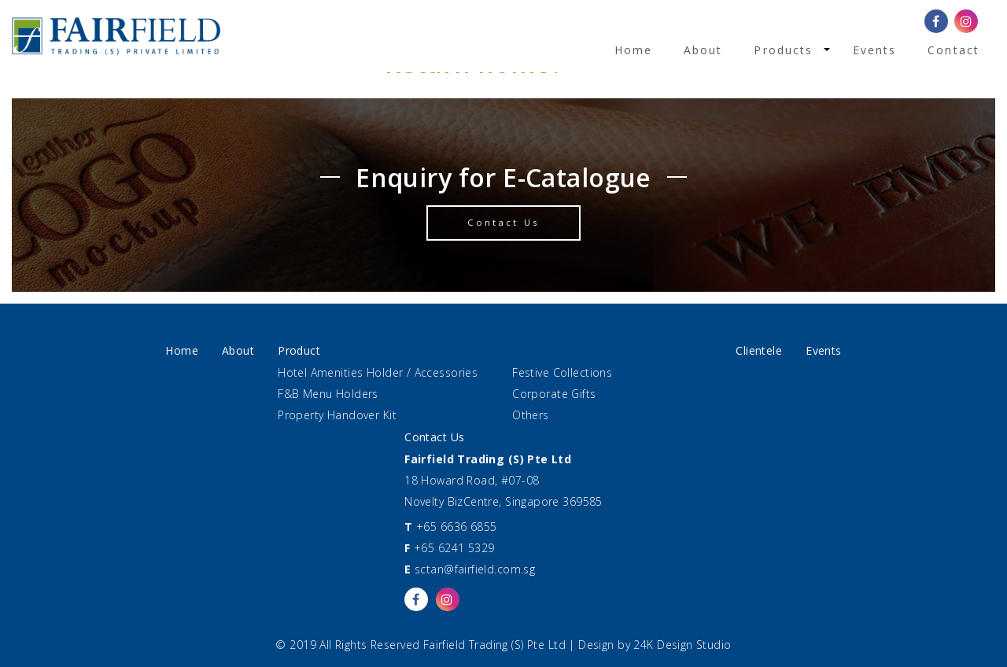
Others (530, 414)
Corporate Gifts (554, 393)
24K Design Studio (682, 644)
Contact (953, 49)
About (703, 49)
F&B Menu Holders (328, 393)
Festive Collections (562, 372)
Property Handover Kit (337, 414)
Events (875, 49)
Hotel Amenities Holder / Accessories (378, 372)
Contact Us (503, 222)
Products (783, 49)
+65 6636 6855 (456, 526)
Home (633, 49)
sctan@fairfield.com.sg (475, 569)
